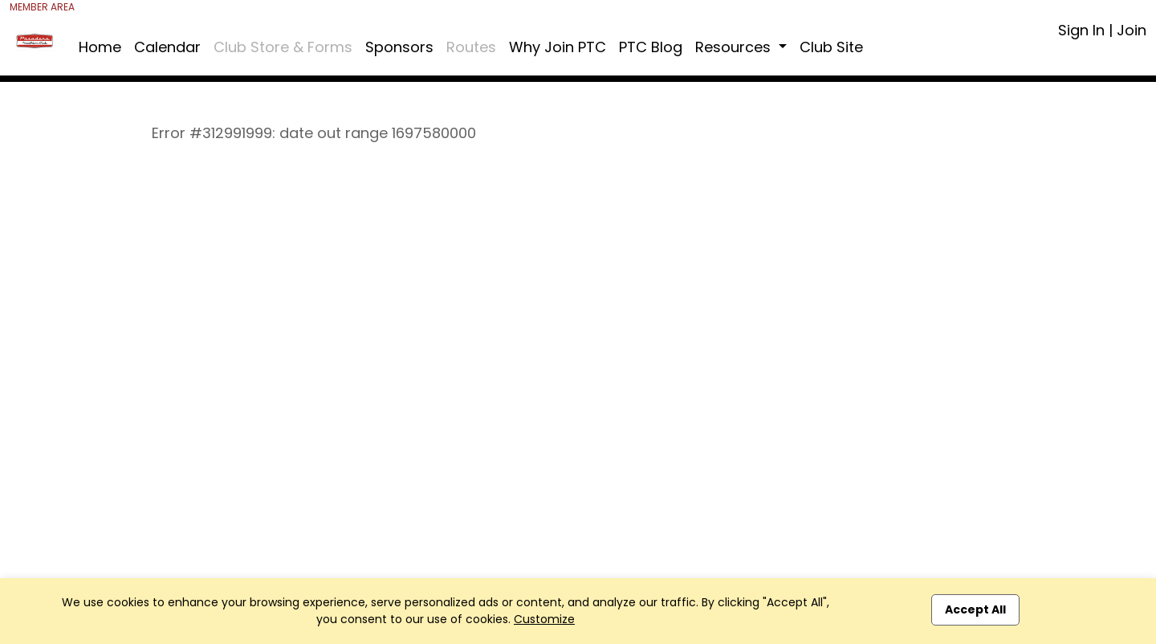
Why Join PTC (557, 47)
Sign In (1081, 30)
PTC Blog (650, 47)
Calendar (167, 47)
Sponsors (399, 47)
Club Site (831, 47)
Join (1131, 30)
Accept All (975, 609)
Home (100, 47)
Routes (471, 47)
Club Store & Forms (283, 47)
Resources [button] (735, 47)
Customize (544, 619)
